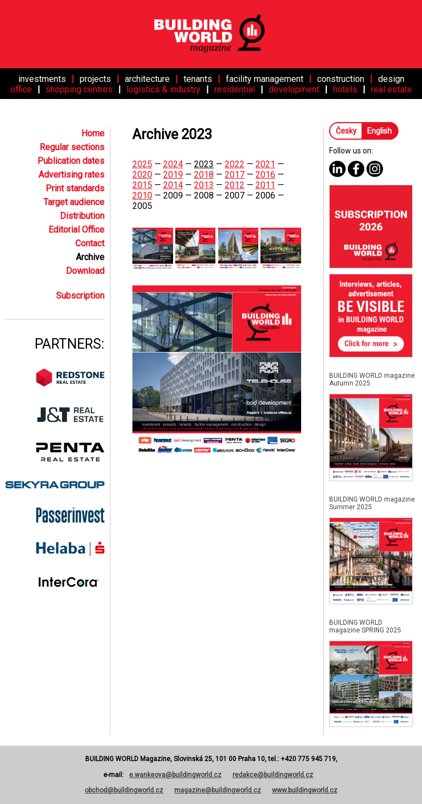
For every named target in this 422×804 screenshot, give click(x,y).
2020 (142, 174)
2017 (235, 174)
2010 (142, 195)
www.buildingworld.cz (304, 790)
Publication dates (70, 161)
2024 (173, 164)
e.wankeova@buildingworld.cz (175, 775)
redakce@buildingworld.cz (272, 775)
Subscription (80, 295)
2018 (204, 174)
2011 (265, 185)
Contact (89, 243)
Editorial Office (76, 229)
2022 (235, 164)
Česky (347, 130)
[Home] (211, 34)
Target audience (73, 202)
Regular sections (72, 147)
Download (85, 271)
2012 (235, 185)
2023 (204, 164)
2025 (142, 164)
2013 (204, 185)
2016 (265, 174)
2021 (265, 164)
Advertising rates (71, 174)
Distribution (82, 216)
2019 (173, 174)
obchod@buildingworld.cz (124, 790)
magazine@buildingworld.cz (217, 790)
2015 (142, 185)
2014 (173, 185)
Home (92, 133)
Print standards (75, 188)
